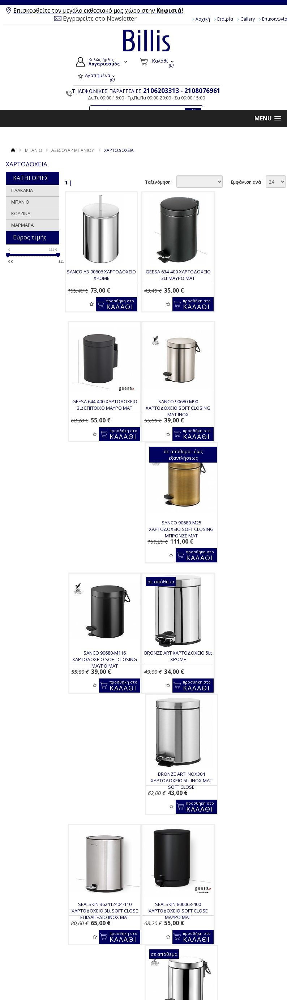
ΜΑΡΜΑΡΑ (22, 225)
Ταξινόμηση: (158, 182)
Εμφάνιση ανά (246, 182)
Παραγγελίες (168, 953)
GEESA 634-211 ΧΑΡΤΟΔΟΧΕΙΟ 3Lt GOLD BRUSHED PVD (247, 665)
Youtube (243, 932)
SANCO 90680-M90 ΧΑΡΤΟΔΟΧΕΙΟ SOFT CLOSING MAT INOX (100, 408)
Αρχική (203, 19)
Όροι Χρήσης (36, 926)
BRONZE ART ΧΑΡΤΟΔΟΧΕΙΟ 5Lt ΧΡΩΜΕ (100, 534)
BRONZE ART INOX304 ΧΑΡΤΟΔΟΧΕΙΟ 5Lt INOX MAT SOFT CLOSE (174, 538)
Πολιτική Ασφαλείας (110, 973)
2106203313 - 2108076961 (181, 90)
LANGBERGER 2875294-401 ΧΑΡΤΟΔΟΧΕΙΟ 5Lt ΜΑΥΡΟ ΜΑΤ (100, 794)
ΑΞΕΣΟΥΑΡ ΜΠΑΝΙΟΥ (72, 150)
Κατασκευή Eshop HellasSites (247, 982)
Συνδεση (163, 928)
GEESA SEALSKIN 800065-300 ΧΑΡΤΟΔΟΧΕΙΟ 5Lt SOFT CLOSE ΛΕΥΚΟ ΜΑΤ (174, 798)
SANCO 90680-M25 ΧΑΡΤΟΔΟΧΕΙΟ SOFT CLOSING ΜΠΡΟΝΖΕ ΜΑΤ (173, 408)
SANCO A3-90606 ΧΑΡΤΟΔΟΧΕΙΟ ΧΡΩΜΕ (100, 274)
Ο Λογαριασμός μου (178, 919)
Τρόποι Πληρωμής (108, 942)
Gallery (247, 19)
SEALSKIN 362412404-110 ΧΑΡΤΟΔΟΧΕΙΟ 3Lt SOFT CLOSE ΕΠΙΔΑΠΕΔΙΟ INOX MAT (247, 538)
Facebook (244, 921)
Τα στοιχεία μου (171, 945)
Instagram (245, 944)
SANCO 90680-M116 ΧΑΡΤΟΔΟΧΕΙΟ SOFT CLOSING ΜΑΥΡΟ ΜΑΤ (247, 408)
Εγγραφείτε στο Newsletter (100, 18)
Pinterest (244, 955)
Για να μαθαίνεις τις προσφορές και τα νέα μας (170, 880)
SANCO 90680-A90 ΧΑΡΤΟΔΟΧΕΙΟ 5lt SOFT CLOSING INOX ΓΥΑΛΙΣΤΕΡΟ (174, 668)
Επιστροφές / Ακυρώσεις (102, 961)
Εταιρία (225, 19)
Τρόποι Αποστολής (108, 950)
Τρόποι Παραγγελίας (110, 933)
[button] (267, 118)
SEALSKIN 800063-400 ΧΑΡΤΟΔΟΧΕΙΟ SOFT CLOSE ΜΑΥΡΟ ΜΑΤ (100, 668)
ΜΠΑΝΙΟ (33, 150)
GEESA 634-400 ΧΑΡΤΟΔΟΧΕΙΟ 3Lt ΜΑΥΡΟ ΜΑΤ (173, 274)
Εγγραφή (164, 936)
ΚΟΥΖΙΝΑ (20, 213)
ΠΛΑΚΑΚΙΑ (22, 190)
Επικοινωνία (35, 943)
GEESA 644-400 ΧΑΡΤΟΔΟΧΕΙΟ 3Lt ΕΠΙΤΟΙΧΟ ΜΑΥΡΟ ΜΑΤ (247, 274)
